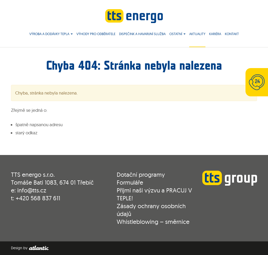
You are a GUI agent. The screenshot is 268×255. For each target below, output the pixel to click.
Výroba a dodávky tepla (51, 34)
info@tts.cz (31, 190)
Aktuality (197, 34)
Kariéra (215, 34)
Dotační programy (141, 174)
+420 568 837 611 (38, 198)
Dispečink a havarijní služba (142, 34)
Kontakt (232, 34)
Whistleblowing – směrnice (153, 221)
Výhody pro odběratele (95, 34)
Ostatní (177, 34)
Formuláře (130, 182)
